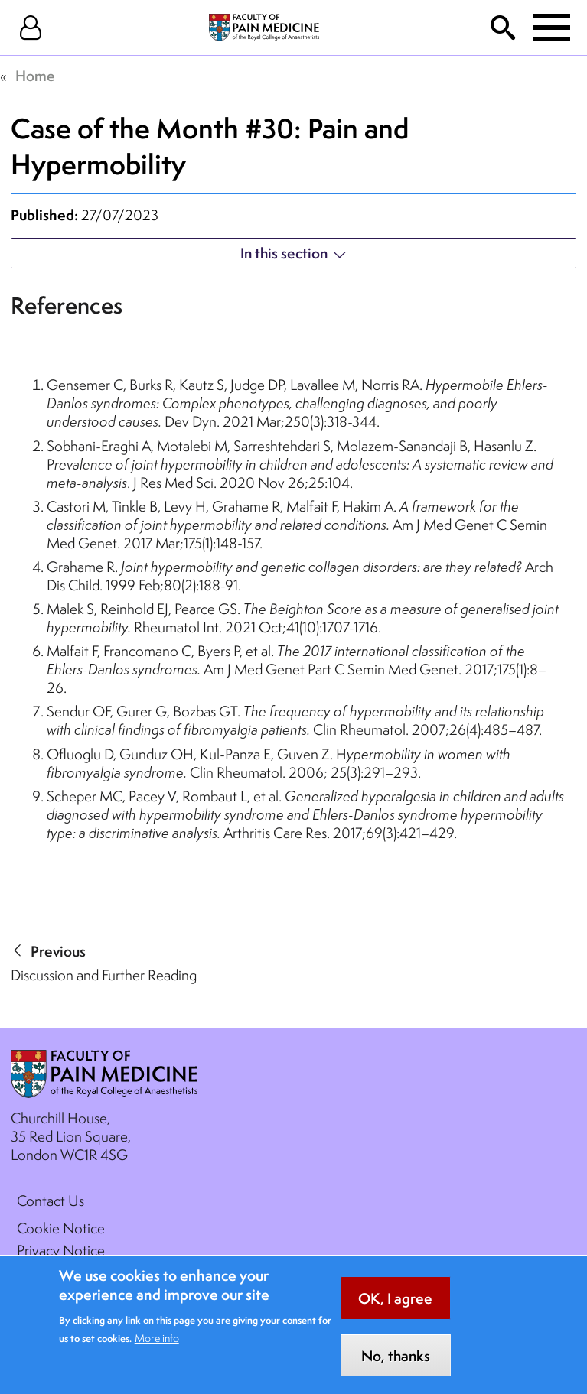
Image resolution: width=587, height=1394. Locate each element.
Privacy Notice (61, 1250)
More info (157, 1349)
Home (35, 76)
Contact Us (50, 1200)
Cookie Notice (61, 1228)
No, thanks (395, 1368)
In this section (284, 253)
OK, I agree (395, 1311)
